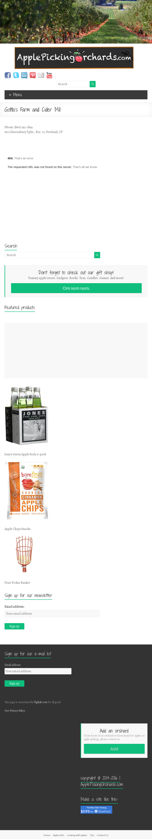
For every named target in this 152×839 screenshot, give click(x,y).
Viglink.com (40, 702)
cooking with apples (77, 835)
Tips (92, 835)
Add (114, 748)
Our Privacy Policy (15, 711)
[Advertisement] (76, 350)
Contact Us (102, 835)
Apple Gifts (58, 835)
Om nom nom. (76, 288)
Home (47, 835)
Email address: (14, 607)
